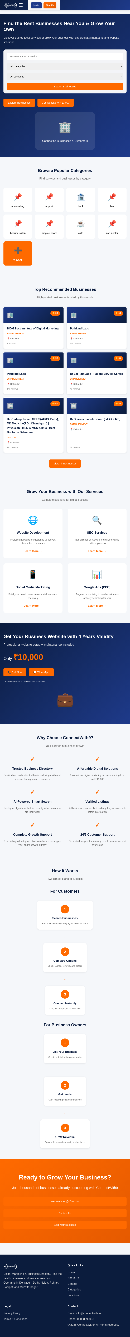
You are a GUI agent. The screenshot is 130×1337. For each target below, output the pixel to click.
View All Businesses (65, 469)
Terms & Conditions (15, 1319)
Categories (74, 1289)
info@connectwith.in (88, 1313)
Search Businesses (65, 86)
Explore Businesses (19, 102)
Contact (72, 1283)
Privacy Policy (12, 1313)
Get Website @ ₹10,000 (56, 102)
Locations (74, 1295)
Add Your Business (65, 1236)
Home (71, 1272)
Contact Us (65, 1224)
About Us (73, 1278)
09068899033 (85, 1319)
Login (36, 5)
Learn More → (33, 558)
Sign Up (50, 5)
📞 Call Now (15, 684)
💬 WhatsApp (41, 684)
